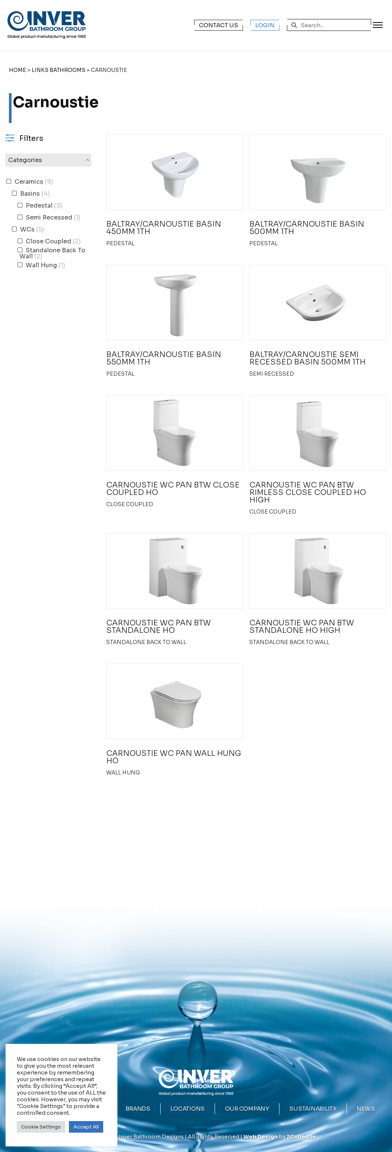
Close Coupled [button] (52, 241)
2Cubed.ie (301, 1136)
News (365, 1108)
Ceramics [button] (33, 182)
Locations (187, 1108)
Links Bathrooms (58, 70)
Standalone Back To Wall (146, 642)
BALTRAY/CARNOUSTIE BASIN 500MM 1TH (306, 228)
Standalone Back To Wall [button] (52, 253)
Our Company (247, 1109)
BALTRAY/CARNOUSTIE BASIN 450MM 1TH (163, 228)
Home (17, 70)
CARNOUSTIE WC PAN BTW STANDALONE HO (158, 626)
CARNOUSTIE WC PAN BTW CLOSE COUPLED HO (173, 488)
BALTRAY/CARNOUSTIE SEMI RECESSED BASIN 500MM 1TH (307, 358)
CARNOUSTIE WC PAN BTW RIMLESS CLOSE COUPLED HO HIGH (307, 492)
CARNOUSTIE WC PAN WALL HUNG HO (173, 757)
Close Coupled (129, 504)
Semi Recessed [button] (52, 217)
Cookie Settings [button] (41, 1127)
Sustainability (312, 1108)
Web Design (260, 1136)
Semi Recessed (271, 373)
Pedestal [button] (43, 205)
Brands (138, 1108)
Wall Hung (123, 772)
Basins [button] (34, 194)
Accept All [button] (86, 1127)
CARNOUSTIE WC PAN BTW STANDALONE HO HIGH (301, 626)
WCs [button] (31, 229)
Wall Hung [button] (44, 265)
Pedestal (120, 243)
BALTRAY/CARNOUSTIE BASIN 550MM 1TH (163, 358)
